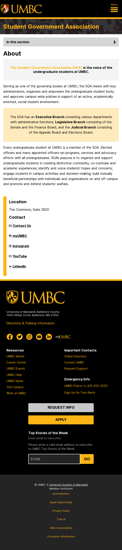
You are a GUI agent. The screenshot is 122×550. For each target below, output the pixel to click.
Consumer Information (61, 536)
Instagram (21, 248)
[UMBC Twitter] (19, 336)
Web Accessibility (61, 527)
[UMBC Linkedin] (48, 336)
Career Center (16, 362)
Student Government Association (51, 26)
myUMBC (20, 237)
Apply (61, 419)
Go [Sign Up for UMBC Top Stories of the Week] (87, 459)
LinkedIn (19, 268)
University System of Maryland (68, 484)
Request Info (61, 407)
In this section (62, 42)
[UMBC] (21, 9)
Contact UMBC (74, 362)
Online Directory (75, 356)
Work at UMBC (16, 393)
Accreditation (61, 493)
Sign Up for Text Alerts (79, 392)
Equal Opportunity (61, 502)
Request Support (76, 368)
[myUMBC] (63, 336)
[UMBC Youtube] (39, 336)
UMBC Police (73, 386)
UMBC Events (16, 368)
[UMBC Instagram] (29, 336)
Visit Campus (15, 387)
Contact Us (22, 226)
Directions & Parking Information (30, 323)
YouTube (20, 258)
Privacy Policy (61, 510)
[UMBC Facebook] (9, 336)
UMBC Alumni (15, 356)
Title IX (61, 519)
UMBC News (15, 381)
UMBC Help (14, 375)
